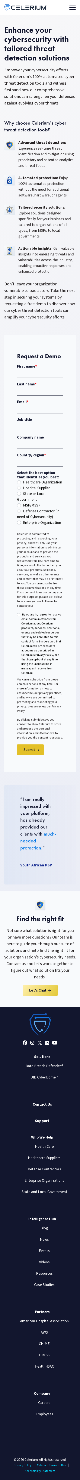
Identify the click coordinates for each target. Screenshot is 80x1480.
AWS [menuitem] (44, 1332)
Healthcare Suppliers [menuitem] (44, 1158)
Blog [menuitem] (44, 1228)
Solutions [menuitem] (42, 1056)
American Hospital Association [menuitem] (44, 1321)
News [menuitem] (44, 1239)
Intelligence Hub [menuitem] (42, 1219)
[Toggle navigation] (72, 7)
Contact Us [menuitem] (42, 1104)
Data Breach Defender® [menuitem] (44, 1066)
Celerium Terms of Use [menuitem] (51, 1465)
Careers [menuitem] (44, 1402)
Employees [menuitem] (44, 1414)
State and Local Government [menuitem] (44, 1192)
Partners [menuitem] (42, 1312)
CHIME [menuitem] (44, 1343)
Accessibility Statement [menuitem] (40, 1471)
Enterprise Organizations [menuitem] (44, 1180)
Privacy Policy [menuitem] (23, 1465)
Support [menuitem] (42, 1121)
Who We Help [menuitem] (42, 1137)
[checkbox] (40, 506)
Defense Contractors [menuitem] (44, 1169)
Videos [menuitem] (44, 1262)
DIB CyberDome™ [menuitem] (44, 1077)
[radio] (40, 486)
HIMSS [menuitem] (44, 1355)
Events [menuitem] (44, 1250)
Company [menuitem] (42, 1393)
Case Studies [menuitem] (44, 1284)
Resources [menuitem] (44, 1273)
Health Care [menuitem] (44, 1146)
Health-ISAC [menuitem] (44, 1366)
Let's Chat (38, 994)
